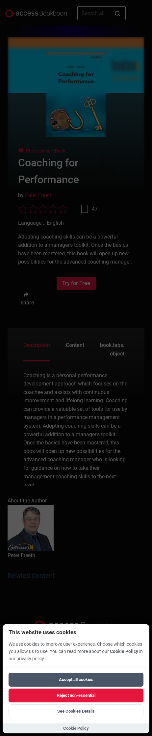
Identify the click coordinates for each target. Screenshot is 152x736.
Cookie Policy (124, 651)
